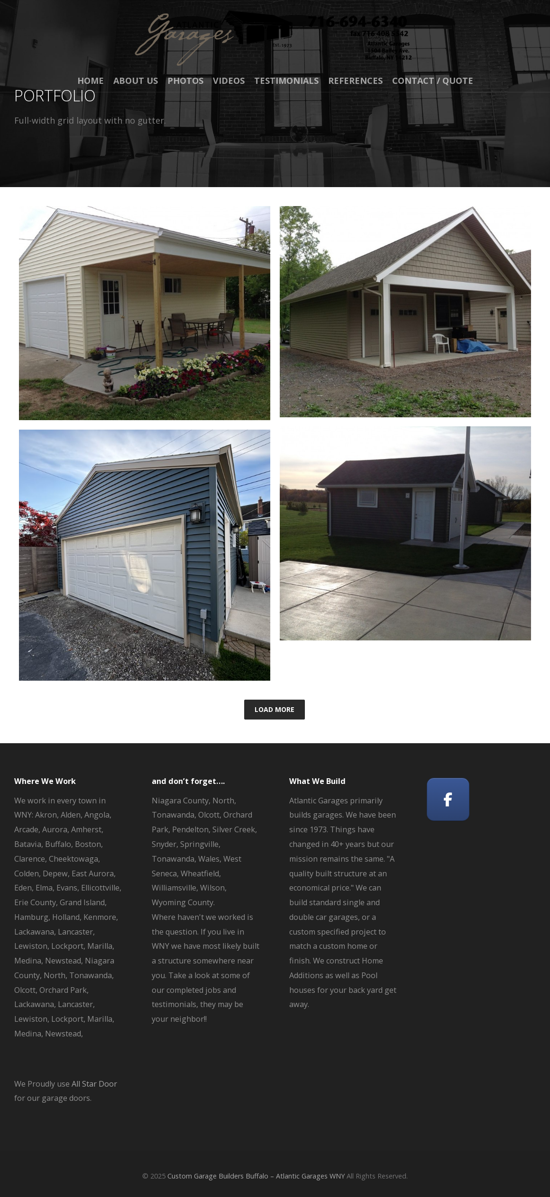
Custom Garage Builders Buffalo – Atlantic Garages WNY (256, 1175)
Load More (274, 709)
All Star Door (94, 1084)
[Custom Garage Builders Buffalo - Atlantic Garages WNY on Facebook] (448, 799)
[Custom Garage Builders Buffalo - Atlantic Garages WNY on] (494, 799)
